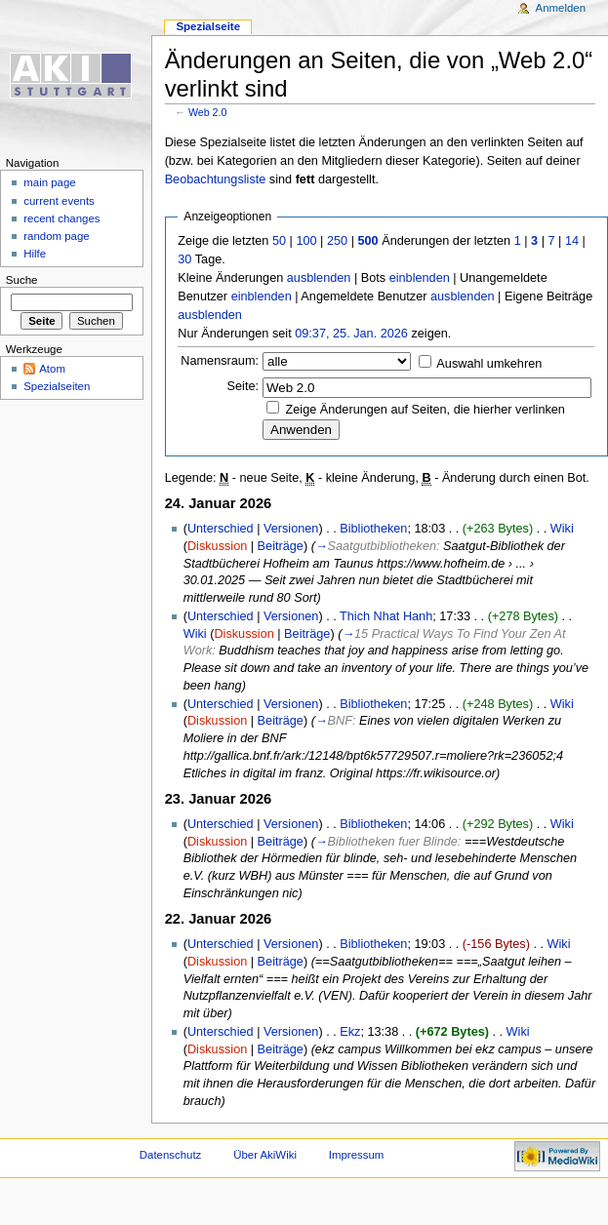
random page (56, 236)
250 (337, 241)
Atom (52, 369)
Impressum (357, 1155)
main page (49, 182)
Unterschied (220, 528)
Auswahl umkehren (489, 364)
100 (306, 241)
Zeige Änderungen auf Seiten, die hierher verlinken (425, 409)
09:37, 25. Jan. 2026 (351, 333)
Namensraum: (220, 361)
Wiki (562, 528)
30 (184, 259)
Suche (22, 280)
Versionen (290, 528)
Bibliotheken (373, 528)
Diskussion (217, 546)
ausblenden (319, 278)
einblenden (419, 278)
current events (59, 201)
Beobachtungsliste (215, 179)
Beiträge (281, 546)
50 (279, 241)
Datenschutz (171, 1155)
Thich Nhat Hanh (386, 616)
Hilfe (34, 253)
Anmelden (561, 8)
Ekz (350, 1032)
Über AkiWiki (265, 1155)
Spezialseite (208, 26)
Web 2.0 (207, 112)
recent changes (61, 218)
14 (572, 241)
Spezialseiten (56, 386)
